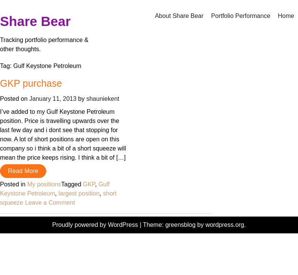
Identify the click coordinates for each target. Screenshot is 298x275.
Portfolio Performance (240, 16)
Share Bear (35, 21)
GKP (89, 184)
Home (286, 16)
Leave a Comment (50, 202)
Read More (23, 171)
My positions (44, 184)
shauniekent (102, 98)
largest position (79, 193)
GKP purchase (31, 83)
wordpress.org (225, 225)
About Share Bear (179, 16)
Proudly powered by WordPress (96, 225)
